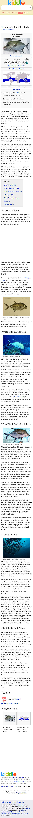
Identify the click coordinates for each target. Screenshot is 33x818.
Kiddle (3, 812)
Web (3, 12)
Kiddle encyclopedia (18, 777)
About (15, 812)
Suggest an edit (21, 793)
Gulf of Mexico (18, 397)
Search (30, 8)
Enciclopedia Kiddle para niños (18, 813)
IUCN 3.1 (21, 66)
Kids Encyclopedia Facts (8, 29)
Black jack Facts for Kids (9, 786)
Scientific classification (16, 69)
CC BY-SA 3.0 (20, 805)
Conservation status (16, 56)
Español (27, 12)
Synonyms (16, 89)
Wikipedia (27, 808)
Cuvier (18, 92)
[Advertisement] (16, 20)
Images (8, 12)
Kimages (14, 12)
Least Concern (13, 66)
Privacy (21, 812)
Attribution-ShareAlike (19, 781)
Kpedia (20, 12)
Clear (26, 7)
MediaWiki (23, 810)
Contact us (4, 813)
